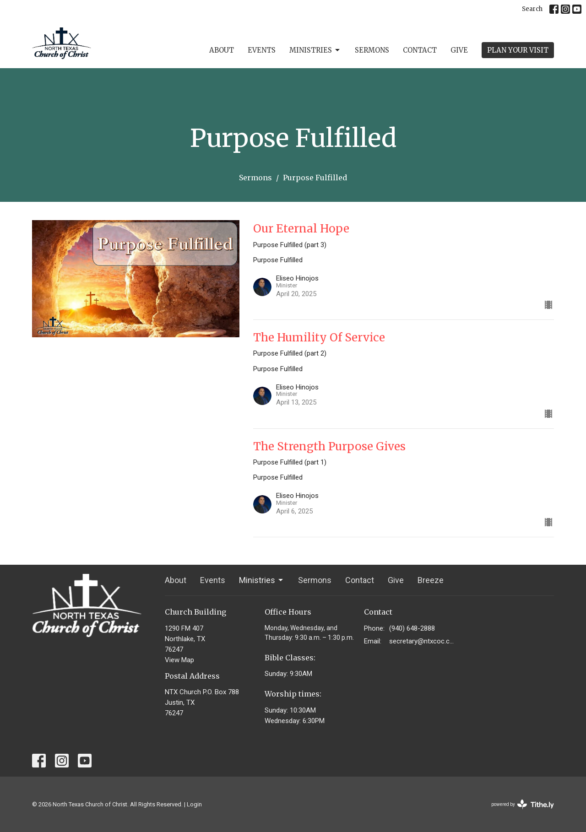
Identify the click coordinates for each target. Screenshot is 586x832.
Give (459, 50)
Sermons (372, 50)
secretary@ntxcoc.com (422, 641)
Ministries (315, 50)
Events (262, 50)
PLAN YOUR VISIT (517, 50)
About (221, 50)
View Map (179, 660)
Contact (420, 50)
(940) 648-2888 (412, 628)
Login (194, 804)
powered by (522, 804)
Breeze (431, 580)
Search (532, 9)
